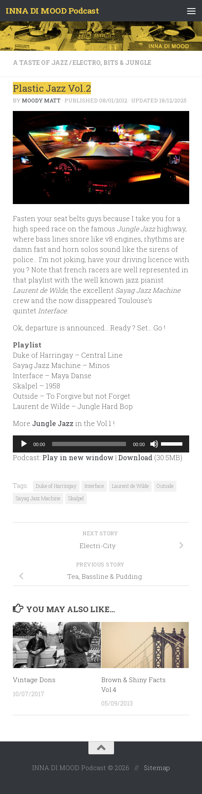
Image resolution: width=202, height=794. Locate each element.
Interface (94, 485)
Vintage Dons (34, 679)
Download (135, 457)
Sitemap (157, 767)
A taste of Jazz (40, 62)
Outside (165, 485)
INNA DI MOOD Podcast (52, 10)
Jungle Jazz (52, 423)
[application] (101, 443)
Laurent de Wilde (130, 485)
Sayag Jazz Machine (38, 498)
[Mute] (154, 444)
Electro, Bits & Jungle (112, 62)
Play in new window (78, 457)
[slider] (89, 444)
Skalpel (76, 498)
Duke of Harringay (56, 485)
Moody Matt (41, 100)
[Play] (24, 444)
